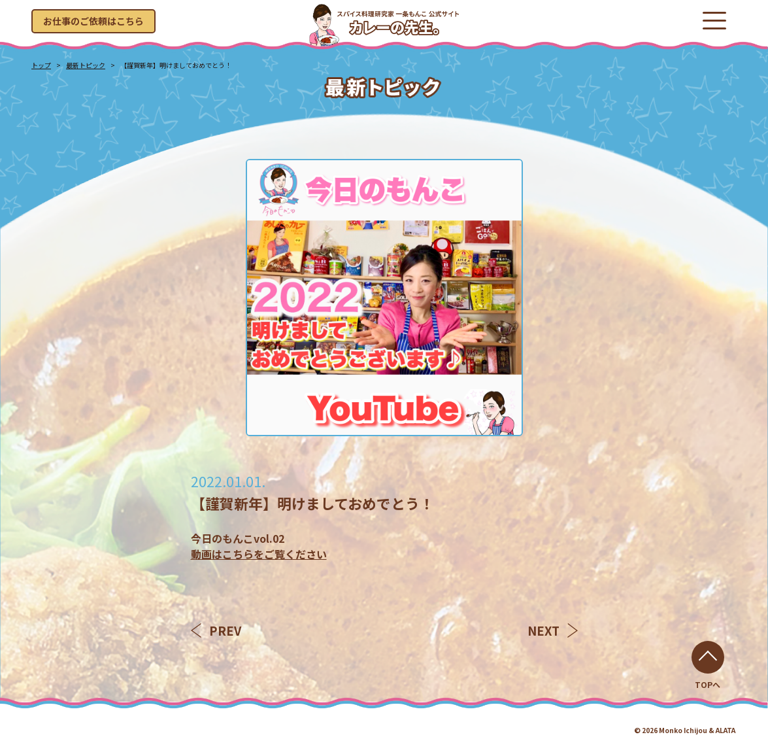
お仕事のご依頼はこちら (93, 20)
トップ (41, 65)
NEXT (552, 630)
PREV (216, 630)
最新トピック (85, 65)
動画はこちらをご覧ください (259, 554)
